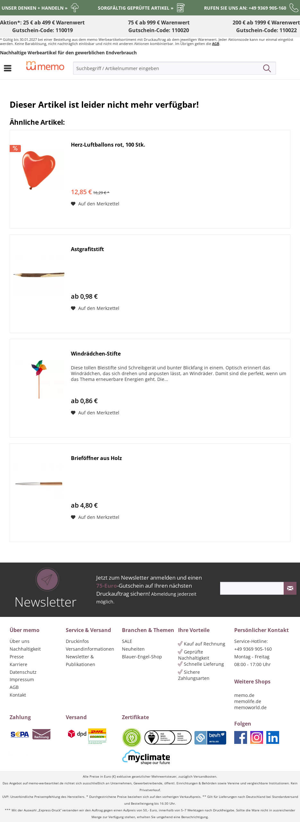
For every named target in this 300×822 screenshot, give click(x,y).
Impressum (22, 679)
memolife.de (247, 701)
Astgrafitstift (87, 249)
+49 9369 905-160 (253, 649)
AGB (215, 43)
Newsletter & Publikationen (80, 660)
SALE (127, 641)
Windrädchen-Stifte (96, 353)
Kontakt (18, 695)
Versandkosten (204, 776)
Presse (17, 657)
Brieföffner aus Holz (96, 458)
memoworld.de (250, 707)
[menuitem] (9, 68)
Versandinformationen (90, 649)
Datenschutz (23, 672)
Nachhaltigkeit (25, 649)
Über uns (20, 641)
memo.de (244, 695)
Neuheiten (133, 649)
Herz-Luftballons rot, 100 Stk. (108, 144)
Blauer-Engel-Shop (142, 657)
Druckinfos (77, 641)
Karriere (18, 664)
